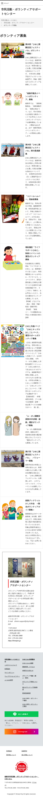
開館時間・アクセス (28, 667)
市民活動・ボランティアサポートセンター (19, 23)
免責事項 (24, 751)
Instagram (22, 732)
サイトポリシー (9, 672)
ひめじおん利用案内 (28, 659)
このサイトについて (11, 665)
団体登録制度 (26, 693)
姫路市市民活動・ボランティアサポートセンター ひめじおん (21, 778)
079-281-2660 (17, 636)
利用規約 (7, 669)
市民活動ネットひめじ (9, 20)
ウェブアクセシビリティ (12, 676)
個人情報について (27, 755)
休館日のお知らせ (27, 670)
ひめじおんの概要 (27, 663)
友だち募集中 (23, 714)
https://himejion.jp (14, 641)
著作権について (11, 755)
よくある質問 (9, 680)
